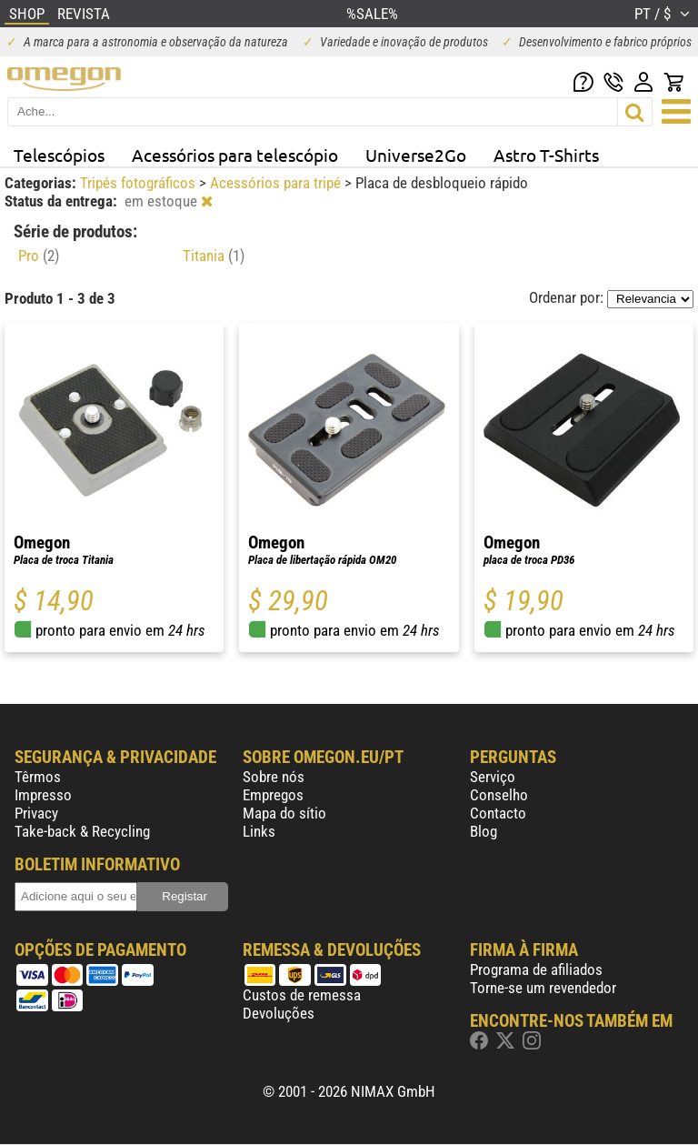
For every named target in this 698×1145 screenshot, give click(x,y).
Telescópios (59, 155)
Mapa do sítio (284, 813)
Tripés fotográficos (139, 183)
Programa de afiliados (536, 969)
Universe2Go (415, 155)
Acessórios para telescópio (235, 155)
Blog (483, 831)
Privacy (36, 813)
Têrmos (38, 777)
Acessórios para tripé (277, 183)
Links (259, 831)
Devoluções (278, 1013)
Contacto (498, 813)
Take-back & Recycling (82, 831)
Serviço (492, 777)
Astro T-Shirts (546, 155)
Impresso (43, 795)
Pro (38, 255)
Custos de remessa (302, 995)
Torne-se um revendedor (543, 988)
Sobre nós (273, 777)
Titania (213, 255)
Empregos (273, 795)
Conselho (499, 795)
